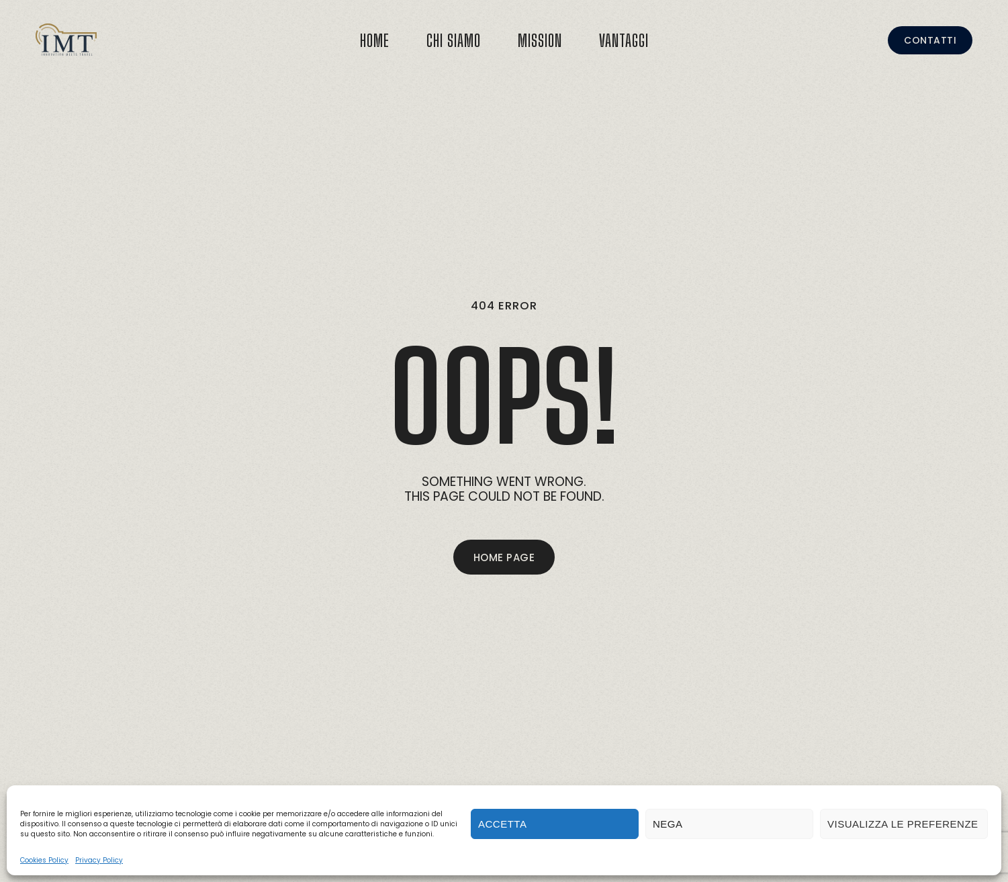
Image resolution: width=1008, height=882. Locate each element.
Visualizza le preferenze (902, 824)
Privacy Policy (99, 860)
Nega (668, 824)
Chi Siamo (453, 40)
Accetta (502, 824)
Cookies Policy (44, 860)
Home (375, 40)
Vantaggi (624, 40)
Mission (540, 40)
